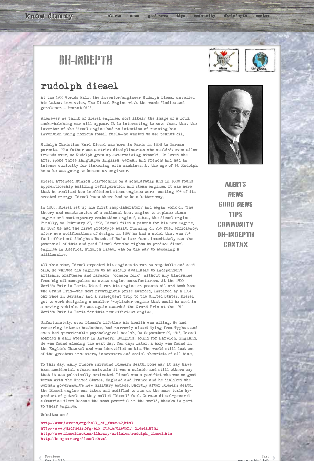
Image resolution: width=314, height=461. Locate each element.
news (134, 16)
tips (180, 16)
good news (158, 16)
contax (263, 16)
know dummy (49, 16)
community (204, 16)
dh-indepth (235, 16)
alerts (114, 16)
